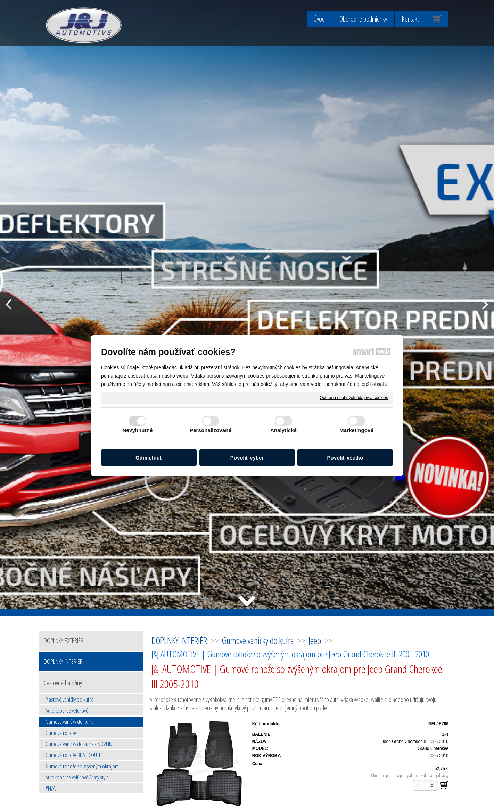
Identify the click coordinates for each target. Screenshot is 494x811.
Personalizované (210, 430)
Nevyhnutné (138, 430)
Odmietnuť (148, 458)
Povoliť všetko (345, 458)
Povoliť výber (247, 458)
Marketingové (356, 430)
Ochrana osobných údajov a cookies (354, 397)
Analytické (283, 430)
